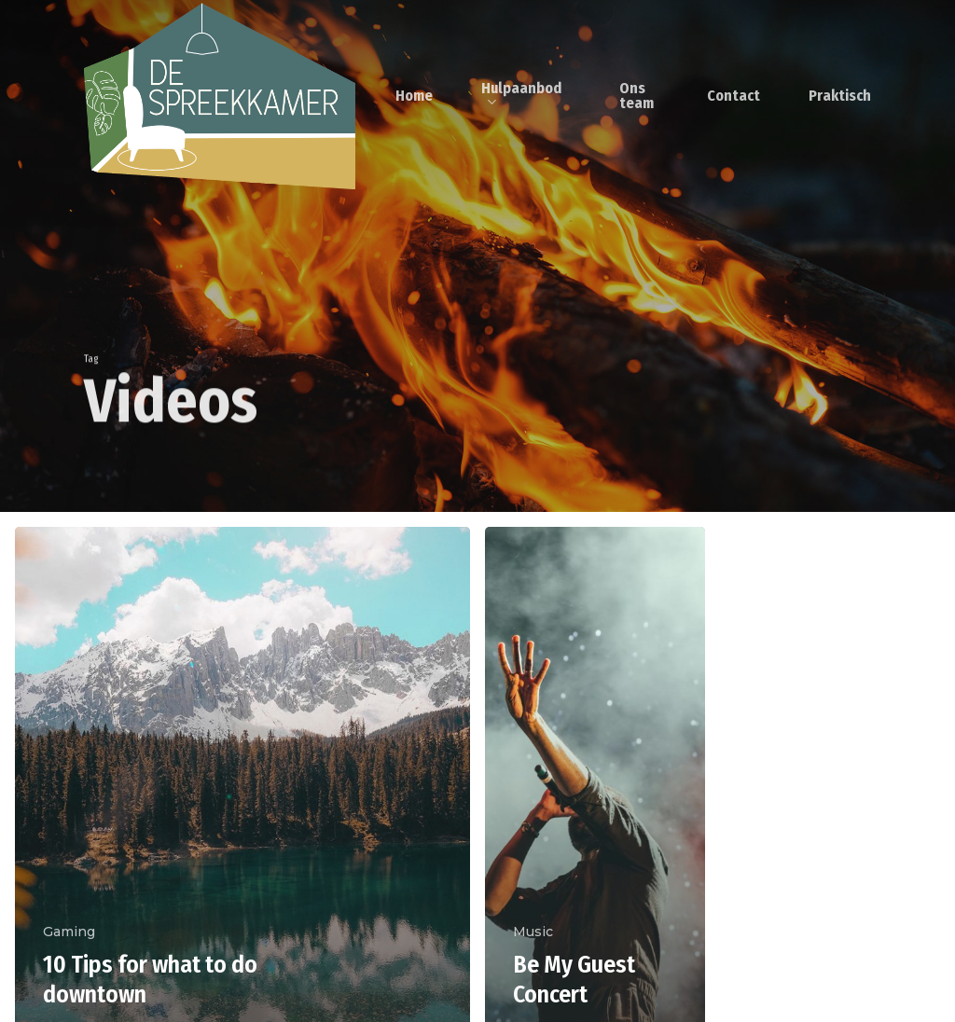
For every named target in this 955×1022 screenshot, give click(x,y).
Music (533, 931)
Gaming (69, 931)
